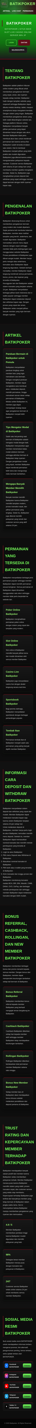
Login (11, 42)
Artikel (6, 11)
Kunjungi (27, 1365)
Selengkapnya (18, 50)
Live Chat (16, 11)
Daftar (24, 42)
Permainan (28, 11)
